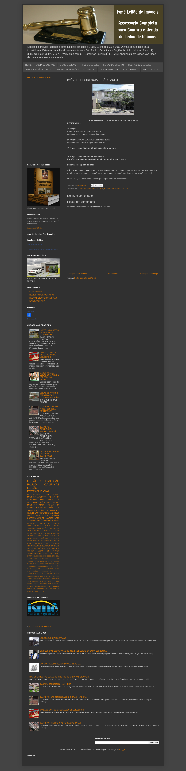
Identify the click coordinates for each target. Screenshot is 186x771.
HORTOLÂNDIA (33, 531)
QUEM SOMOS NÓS (45, 65)
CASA (40, 541)
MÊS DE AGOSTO (36, 497)
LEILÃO (40, 521)
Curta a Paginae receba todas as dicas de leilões (42, 249)
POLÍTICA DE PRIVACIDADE (39, 77)
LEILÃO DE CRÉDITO (113, 65)
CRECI (57, 571)
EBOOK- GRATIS (151, 70)
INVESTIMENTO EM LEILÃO (43, 494)
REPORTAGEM (32, 546)
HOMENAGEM (40, 576)
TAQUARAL (48, 586)
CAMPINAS (51, 484)
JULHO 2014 (43, 533)
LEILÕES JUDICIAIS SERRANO (53, 638)
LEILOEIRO (55, 558)
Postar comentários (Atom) (85, 278)
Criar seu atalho (32, 319)
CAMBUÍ (56, 553)
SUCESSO (30, 586)
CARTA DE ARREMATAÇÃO (36, 556)
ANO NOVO (49, 563)
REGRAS (30, 561)
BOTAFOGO (31, 568)
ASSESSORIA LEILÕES (67, 70)
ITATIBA (48, 558)
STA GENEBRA (53, 584)
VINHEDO (37, 591)
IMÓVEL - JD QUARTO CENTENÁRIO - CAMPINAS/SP (49, 332)
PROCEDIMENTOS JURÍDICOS (39, 526)
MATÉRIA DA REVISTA (47, 543)
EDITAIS (30, 558)
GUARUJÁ (31, 518)
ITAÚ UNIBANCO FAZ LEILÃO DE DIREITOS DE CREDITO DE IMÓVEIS (59, 677)
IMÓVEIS (47, 531)
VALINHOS (48, 521)
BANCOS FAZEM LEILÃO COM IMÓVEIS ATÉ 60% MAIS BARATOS (49, 376)
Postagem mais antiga (149, 274)
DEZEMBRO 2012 (53, 556)
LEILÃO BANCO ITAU (38, 515)
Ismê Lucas (30, 311)
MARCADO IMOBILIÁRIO (51, 579)
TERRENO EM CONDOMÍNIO (48, 589)
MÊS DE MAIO (36, 505)
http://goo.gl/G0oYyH (35, 228)
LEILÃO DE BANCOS (47, 510)
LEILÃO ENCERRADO (34, 579)
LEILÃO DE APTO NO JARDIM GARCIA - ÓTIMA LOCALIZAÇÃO (49, 395)
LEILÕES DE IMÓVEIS (48, 523)
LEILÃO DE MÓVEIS (48, 551)
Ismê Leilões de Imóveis (34, 244)
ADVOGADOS (39, 563)
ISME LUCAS (39, 558)
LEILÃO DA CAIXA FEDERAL (43, 506)
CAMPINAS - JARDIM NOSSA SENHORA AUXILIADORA (49, 409)
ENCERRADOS (53, 528)
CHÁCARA (45, 538)
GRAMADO (31, 576)
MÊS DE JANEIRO (45, 518)
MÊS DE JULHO (49, 502)
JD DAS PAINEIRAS (52, 576)
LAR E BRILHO (35, 292)
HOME (28, 65)
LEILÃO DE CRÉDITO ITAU (43, 498)
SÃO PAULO (126, 189)
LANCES (55, 513)
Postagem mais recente (77, 274)
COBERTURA (46, 571)
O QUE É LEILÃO (68, 65)
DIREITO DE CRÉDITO (45, 574)
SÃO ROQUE (39, 586)
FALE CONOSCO (130, 70)
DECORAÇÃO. (32, 574)
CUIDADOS (48, 541)
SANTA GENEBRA (40, 584)
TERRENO (55, 526)
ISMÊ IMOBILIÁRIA (37, 301)
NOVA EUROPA (32, 581)
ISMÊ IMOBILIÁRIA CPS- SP (38, 70)
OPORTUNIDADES (34, 553)
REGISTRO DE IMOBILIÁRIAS (42, 295)
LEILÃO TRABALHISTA (42, 513)
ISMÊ (29, 513)
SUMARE (55, 515)
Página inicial (113, 274)
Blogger (122, 749)
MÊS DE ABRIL (97, 189)
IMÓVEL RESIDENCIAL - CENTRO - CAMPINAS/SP (49, 454)
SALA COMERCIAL (42, 561)
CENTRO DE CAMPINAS (44, 568)
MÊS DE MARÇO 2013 (112, 189)
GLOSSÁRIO (89, 70)
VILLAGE (30, 591)
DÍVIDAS (56, 574)
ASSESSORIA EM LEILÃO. (48, 566)
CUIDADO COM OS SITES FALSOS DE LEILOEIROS (48, 355)
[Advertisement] (113, 268)
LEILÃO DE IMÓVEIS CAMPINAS (43, 298)
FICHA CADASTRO (109, 70)
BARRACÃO (48, 553)
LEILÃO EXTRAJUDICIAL (38, 489)
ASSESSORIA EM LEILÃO (37, 528)
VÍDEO (43, 591)
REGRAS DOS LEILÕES (139, 65)
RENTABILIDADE (45, 581)
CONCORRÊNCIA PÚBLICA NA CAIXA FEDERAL (60, 664)
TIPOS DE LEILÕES (89, 65)
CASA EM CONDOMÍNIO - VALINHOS (55, 684)
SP (51, 561)
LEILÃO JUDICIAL (84, 189)
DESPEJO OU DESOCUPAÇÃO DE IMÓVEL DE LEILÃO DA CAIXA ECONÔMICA (73, 651)
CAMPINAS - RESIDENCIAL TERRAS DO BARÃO (48, 429)
